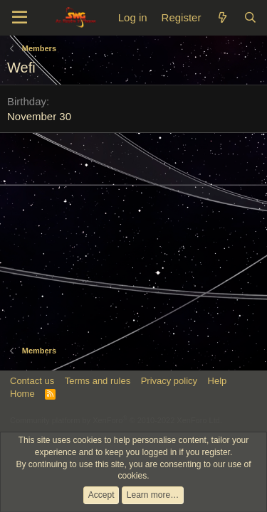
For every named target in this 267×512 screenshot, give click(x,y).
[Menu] (19, 18)
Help (217, 380)
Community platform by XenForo (116, 420)
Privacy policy (169, 380)
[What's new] (222, 17)
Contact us (32, 380)
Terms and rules (97, 380)
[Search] (250, 17)
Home (22, 393)
